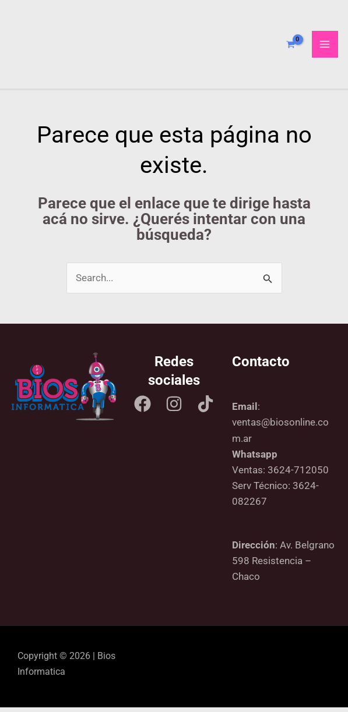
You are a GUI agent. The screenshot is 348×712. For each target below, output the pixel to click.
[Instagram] (174, 407)
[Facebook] (142, 407)
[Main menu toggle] (325, 46)
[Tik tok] (205, 407)
